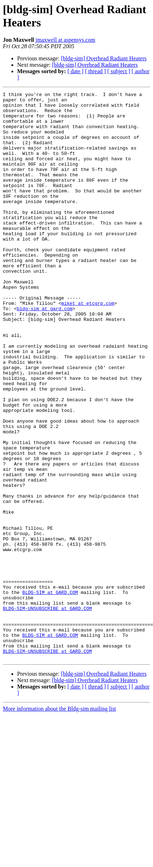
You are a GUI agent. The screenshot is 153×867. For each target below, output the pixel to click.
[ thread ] (95, 71)
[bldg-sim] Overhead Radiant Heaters (104, 58)
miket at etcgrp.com (87, 346)
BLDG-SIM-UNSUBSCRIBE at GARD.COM (47, 712)
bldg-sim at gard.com (44, 352)
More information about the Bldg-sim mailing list (59, 822)
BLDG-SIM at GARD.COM (50, 693)
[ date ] (75, 71)
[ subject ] (118, 71)
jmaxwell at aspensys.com (66, 40)
